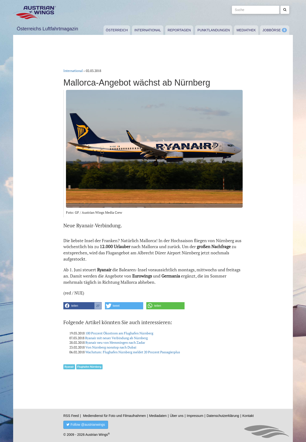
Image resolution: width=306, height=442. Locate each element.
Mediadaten (158, 416)
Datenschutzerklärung (223, 416)
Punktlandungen (213, 30)
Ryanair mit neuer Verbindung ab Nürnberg (116, 338)
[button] (82, 305)
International (147, 30)
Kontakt (248, 416)
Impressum (195, 416)
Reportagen (179, 30)
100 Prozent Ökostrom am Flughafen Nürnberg (119, 333)
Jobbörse (271, 30)
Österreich (117, 30)
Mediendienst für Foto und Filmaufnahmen (114, 416)
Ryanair (69, 366)
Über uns (177, 416)
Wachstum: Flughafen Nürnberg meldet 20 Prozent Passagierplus (132, 352)
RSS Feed (71, 416)
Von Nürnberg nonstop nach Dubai (110, 347)
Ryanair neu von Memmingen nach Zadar (115, 342)
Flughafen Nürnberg (89, 366)
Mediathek (246, 30)
